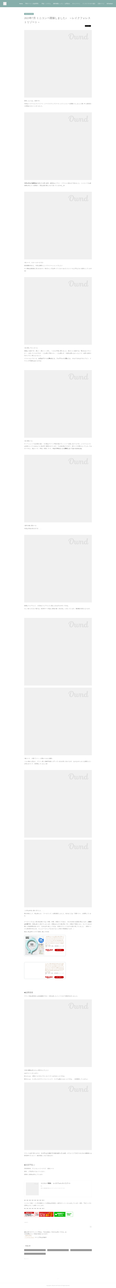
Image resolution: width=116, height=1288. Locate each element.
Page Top (58, 1279)
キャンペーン (76, 3)
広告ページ (101, 3)
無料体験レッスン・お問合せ (61, 3)
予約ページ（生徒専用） (32, 3)
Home (21, 3)
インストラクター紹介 (88, 3)
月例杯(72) (26, 1222)
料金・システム (46, 3)
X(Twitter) (110, 3)
